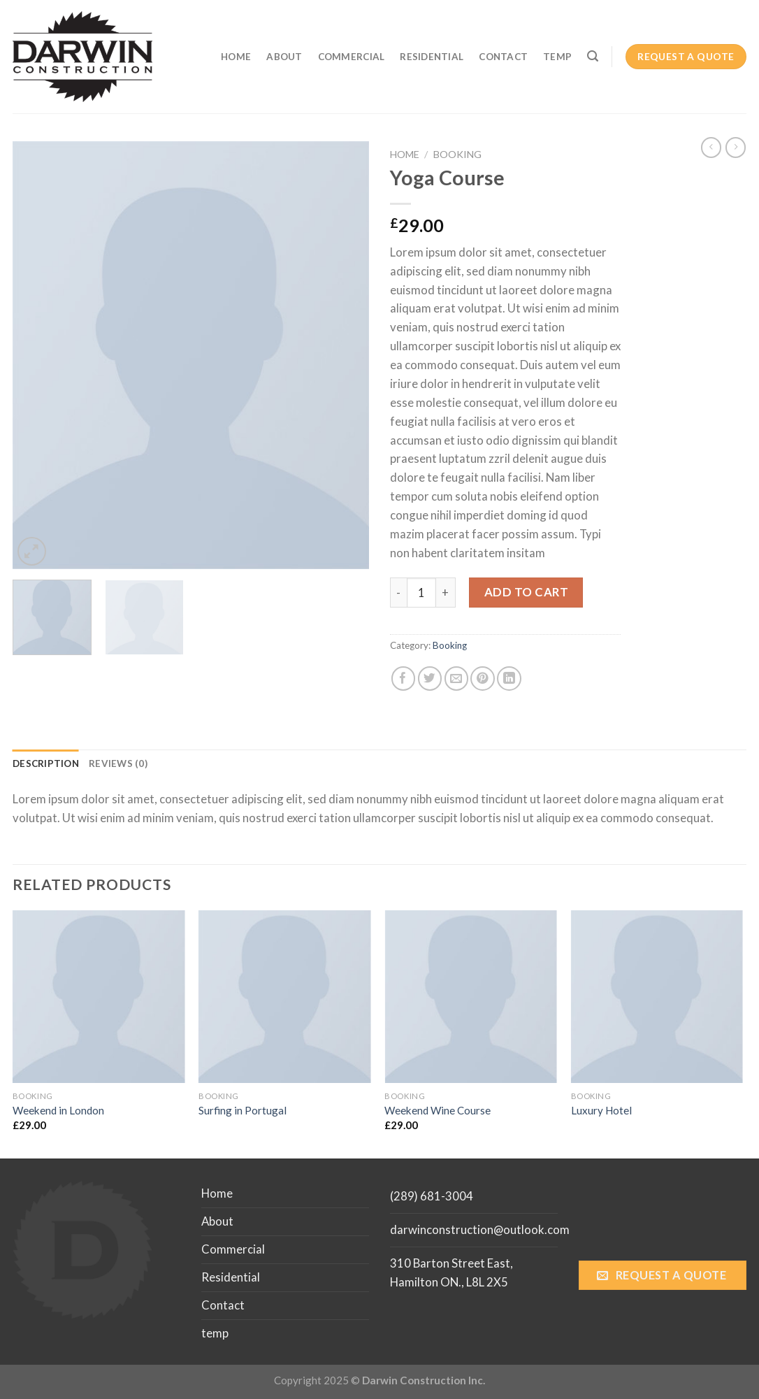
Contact (503, 56)
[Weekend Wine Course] (470, 996)
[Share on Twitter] (430, 678)
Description (46, 763)
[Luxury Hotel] (657, 996)
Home (236, 56)
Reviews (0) (118, 763)
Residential (431, 56)
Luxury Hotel (601, 1110)
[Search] (592, 56)
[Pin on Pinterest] (482, 678)
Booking (457, 154)
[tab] (46, 764)
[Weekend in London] (99, 996)
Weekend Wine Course (437, 1110)
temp (557, 56)
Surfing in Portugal (242, 1110)
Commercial (351, 56)
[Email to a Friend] (456, 678)
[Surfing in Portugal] (284, 996)
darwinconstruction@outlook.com (480, 1229)
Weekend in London (58, 1110)
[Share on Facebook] (403, 678)
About (284, 56)
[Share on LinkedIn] (509, 678)
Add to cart (526, 591)
